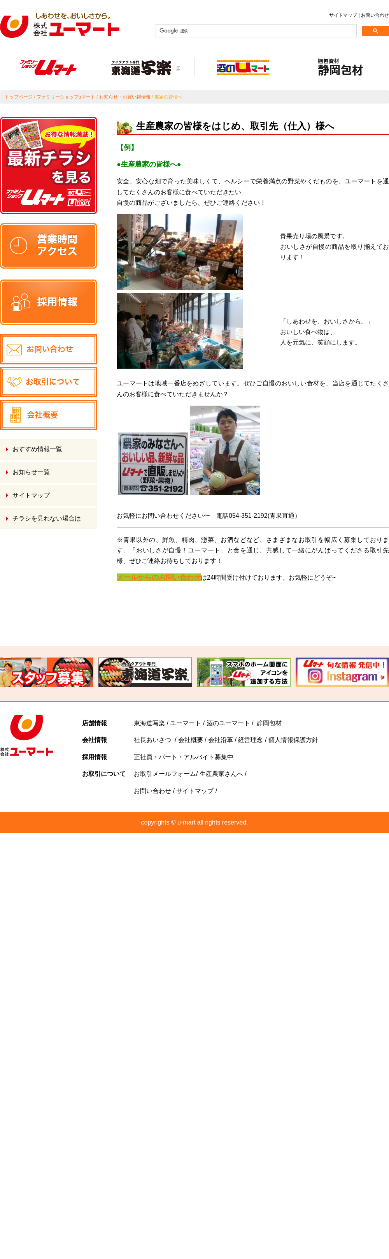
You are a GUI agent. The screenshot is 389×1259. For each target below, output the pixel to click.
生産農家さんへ (222, 773)
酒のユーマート (228, 723)
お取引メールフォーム (165, 773)
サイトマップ (343, 15)
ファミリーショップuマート (66, 97)
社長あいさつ (152, 740)
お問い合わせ (375, 15)
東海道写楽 (149, 723)
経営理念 (250, 740)
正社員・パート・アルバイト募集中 (183, 757)
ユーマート (185, 723)
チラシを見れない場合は (46, 518)
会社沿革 (220, 740)
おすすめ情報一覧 (37, 449)
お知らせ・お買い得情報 (125, 97)
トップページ (19, 97)
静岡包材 (269, 723)
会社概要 (190, 740)
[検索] (255, 30)
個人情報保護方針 (293, 740)
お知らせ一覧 (31, 472)
